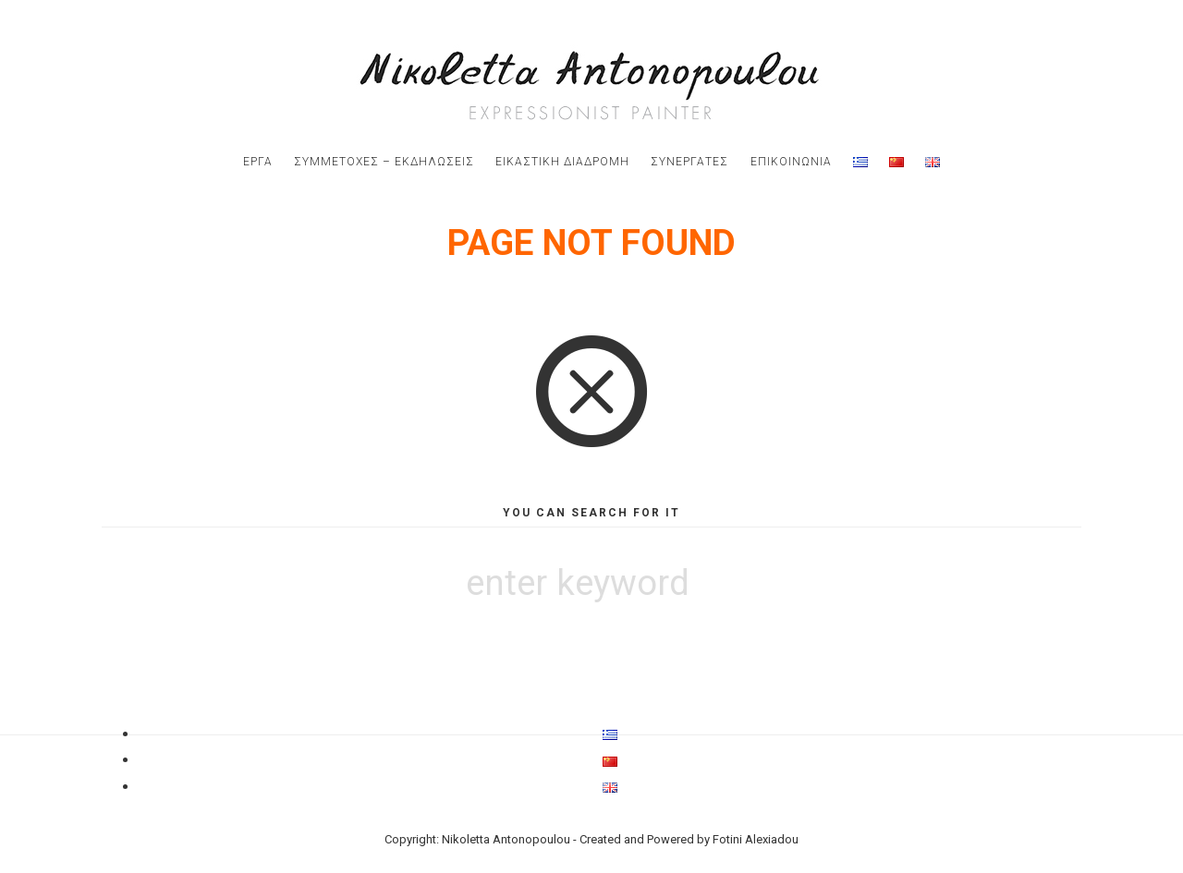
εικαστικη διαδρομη (562, 161)
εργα (258, 161)
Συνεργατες (689, 161)
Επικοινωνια (791, 161)
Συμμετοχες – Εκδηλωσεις (384, 161)
